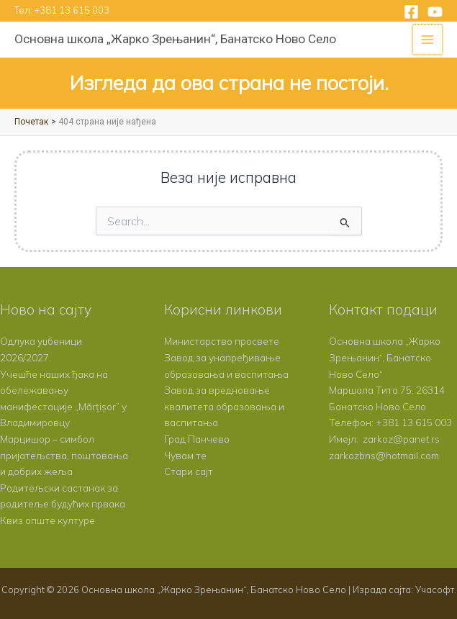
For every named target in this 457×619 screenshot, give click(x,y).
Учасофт (434, 589)
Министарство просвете (221, 341)
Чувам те (185, 455)
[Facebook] (411, 11)
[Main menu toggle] (428, 40)
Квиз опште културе (47, 520)
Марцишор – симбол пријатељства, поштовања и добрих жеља (64, 455)
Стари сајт (188, 471)
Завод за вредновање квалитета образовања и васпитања (224, 406)
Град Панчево (197, 439)
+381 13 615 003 (72, 10)
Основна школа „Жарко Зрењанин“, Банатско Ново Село (175, 39)
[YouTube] (435, 11)
